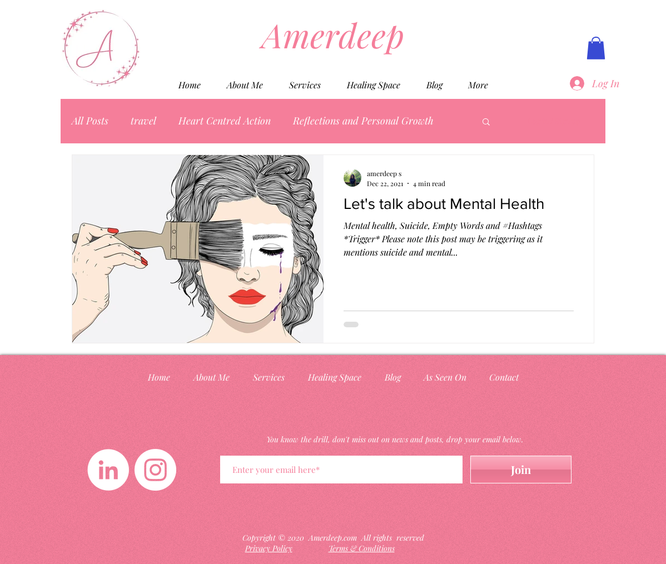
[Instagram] (155, 470)
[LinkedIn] (108, 470)
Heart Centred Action (224, 120)
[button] (596, 48)
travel (143, 120)
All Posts (90, 120)
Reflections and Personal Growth (363, 120)
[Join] (520, 469)
